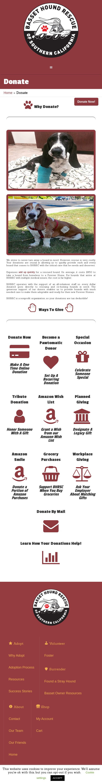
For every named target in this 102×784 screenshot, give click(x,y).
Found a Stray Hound (60, 681)
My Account (44, 719)
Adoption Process (21, 667)
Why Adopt (16, 655)
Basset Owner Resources (63, 693)
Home (8, 93)
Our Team (16, 731)
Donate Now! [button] (86, 101)
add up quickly (27, 272)
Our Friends (17, 742)
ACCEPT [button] (57, 778)
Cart (39, 731)
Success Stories (20, 691)
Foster (49, 655)
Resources (16, 679)
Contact (14, 719)
